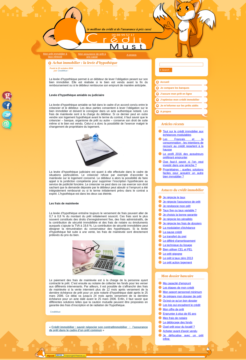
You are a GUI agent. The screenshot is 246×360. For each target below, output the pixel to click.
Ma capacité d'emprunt (177, 283)
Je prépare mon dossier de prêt (182, 296)
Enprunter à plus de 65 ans (179, 313)
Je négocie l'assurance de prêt (182, 201)
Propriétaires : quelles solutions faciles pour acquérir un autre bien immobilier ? (183, 173)
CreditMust (55, 312)
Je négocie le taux (174, 197)
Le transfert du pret (174, 236)
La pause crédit (172, 232)
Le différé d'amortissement (179, 240)
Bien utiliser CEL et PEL (177, 249)
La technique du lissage (177, 245)
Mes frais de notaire (175, 318)
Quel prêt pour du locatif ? (179, 326)
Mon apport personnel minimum (182, 292)
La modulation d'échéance (179, 227)
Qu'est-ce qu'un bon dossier (180, 300)
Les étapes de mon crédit (178, 287)
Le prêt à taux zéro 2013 (178, 258)
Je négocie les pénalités (178, 219)
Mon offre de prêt (173, 309)
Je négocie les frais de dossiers (182, 223)
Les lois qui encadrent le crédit (181, 305)
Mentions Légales (53, 347)
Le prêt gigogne (172, 253)
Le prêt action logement (177, 262)
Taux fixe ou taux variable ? (180, 210)
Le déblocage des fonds (177, 322)
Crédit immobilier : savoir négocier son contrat (82, 327)
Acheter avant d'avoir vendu (180, 331)
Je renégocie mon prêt (177, 206)
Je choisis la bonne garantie (180, 214)
